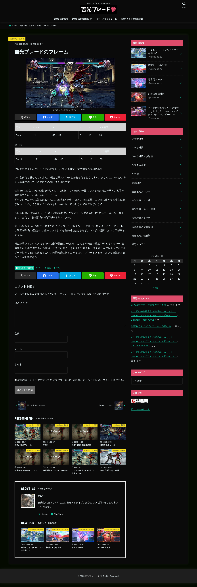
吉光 (49, 268)
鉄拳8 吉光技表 (61, 19)
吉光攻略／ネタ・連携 (143, 209)
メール (18, 352)
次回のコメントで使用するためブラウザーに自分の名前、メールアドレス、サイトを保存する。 (71, 383)
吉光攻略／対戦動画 (142, 227)
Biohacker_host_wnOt (142, 320)
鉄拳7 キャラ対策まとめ (132, 19)
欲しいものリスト (140, 409)
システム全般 (139, 165)
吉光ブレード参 (92, 580)
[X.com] (43, 517)
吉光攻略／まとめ (141, 218)
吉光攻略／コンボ (141, 191)
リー (40, 268)
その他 (135, 174)
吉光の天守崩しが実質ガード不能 (148, 305)
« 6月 (155, 287)
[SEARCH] (184, 4)
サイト (18, 368)
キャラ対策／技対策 (142, 156)
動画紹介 (136, 183)
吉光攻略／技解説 (17, 39)
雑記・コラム (139, 244)
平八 (58, 268)
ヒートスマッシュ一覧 (106, 19)
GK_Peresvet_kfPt (140, 345)
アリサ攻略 (137, 138)
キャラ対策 (137, 147)
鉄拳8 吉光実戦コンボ (82, 19)
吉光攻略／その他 (141, 200)
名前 (17, 337)
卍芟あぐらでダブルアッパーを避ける (151, 326)
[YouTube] (57, 517)
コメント (21, 302)
